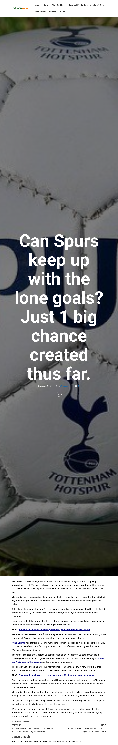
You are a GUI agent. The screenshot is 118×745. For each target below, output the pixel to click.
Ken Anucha (65, 386)
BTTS (62, 11)
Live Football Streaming (45, 11)
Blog (45, 5)
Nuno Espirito (18, 643)
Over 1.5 (97, 5)
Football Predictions (78, 5)
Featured (26, 721)
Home (37, 5)
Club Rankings (58, 5)
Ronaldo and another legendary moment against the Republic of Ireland (54, 629)
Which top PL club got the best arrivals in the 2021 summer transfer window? (57, 675)
